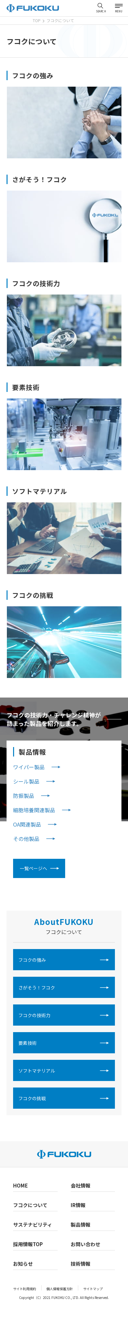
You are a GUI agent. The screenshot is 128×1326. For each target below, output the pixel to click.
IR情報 (78, 1205)
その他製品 (26, 839)
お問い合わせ (85, 1244)
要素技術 (27, 1043)
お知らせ (23, 1263)
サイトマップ (93, 1288)
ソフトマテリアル (36, 1070)
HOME (20, 1185)
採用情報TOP (28, 1244)
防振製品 (23, 796)
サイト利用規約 (24, 1288)
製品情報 (80, 1224)
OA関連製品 (27, 824)
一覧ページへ (33, 868)
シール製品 (26, 781)
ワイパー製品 (29, 767)
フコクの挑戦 (32, 1098)
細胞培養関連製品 (34, 810)
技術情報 (80, 1263)
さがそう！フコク (36, 987)
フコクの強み (32, 960)
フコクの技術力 (34, 1015)
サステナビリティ (32, 1224)
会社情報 (80, 1185)
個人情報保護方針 (59, 1288)
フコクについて (30, 1205)
